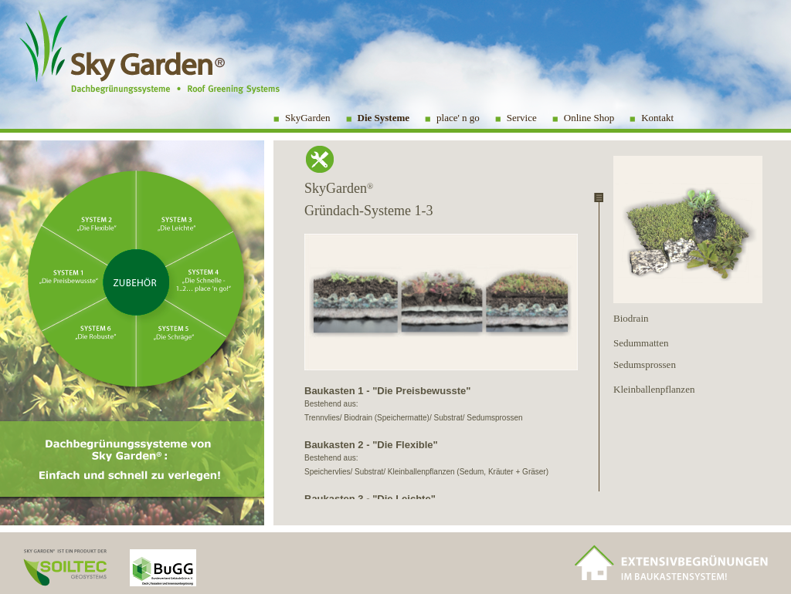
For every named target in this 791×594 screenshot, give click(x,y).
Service (522, 117)
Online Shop (589, 117)
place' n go (458, 117)
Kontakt (657, 117)
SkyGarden (308, 117)
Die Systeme (384, 117)
